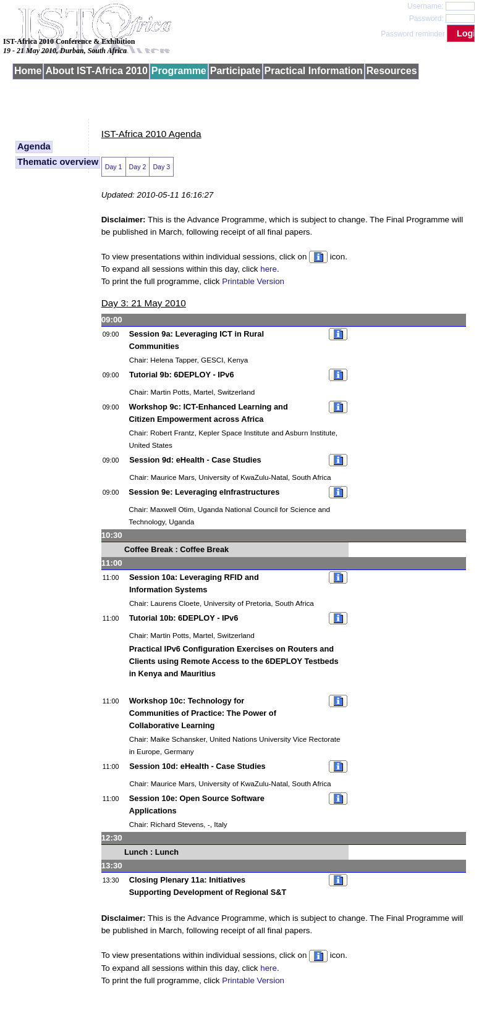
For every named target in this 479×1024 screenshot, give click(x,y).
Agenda (34, 146)
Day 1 (113, 166)
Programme (178, 70)
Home (27, 70)
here (268, 269)
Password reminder (412, 34)
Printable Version (253, 281)
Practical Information (314, 70)
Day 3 (161, 166)
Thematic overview (57, 162)
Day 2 (137, 166)
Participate (235, 70)
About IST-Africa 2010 (96, 70)
